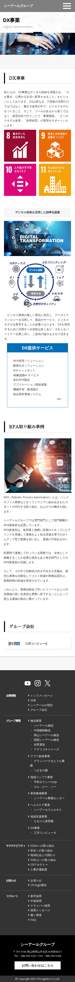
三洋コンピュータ (45, 832)
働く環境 (36, 915)
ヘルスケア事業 (40, 805)
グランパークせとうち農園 (47, 763)
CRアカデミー (39, 864)
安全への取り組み (41, 850)
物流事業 (36, 721)
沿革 (33, 700)
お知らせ (11, 880)
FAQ (33, 920)
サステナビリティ (15, 845)
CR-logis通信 (38, 885)
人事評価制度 (38, 869)
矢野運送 (39, 744)
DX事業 (35, 828)
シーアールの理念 (41, 705)
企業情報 (11, 695)
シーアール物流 (43, 725)
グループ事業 (13, 721)
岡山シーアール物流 (46, 735)
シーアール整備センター (49, 798)
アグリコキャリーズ (46, 749)
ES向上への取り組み (43, 860)
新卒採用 (36, 896)
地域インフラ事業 (41, 777)
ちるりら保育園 (43, 821)
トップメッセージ (41, 695)
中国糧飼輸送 (42, 730)
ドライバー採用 (40, 905)
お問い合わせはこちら (38, 965)
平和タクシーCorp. (45, 782)
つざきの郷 (41, 770)
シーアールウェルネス (48, 810)
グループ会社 (38, 710)
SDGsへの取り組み (42, 845)
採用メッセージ (40, 910)
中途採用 (36, 901)
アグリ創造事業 (40, 756)
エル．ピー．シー (45, 787)
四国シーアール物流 (46, 740)
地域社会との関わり (43, 855)
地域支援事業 (38, 816)
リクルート (12, 896)
